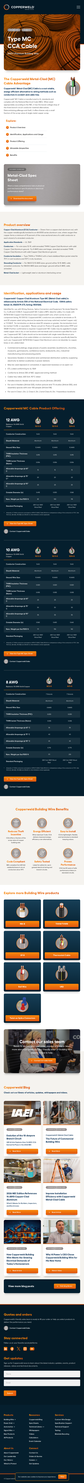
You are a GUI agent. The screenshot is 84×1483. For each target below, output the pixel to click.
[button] (78, 7)
